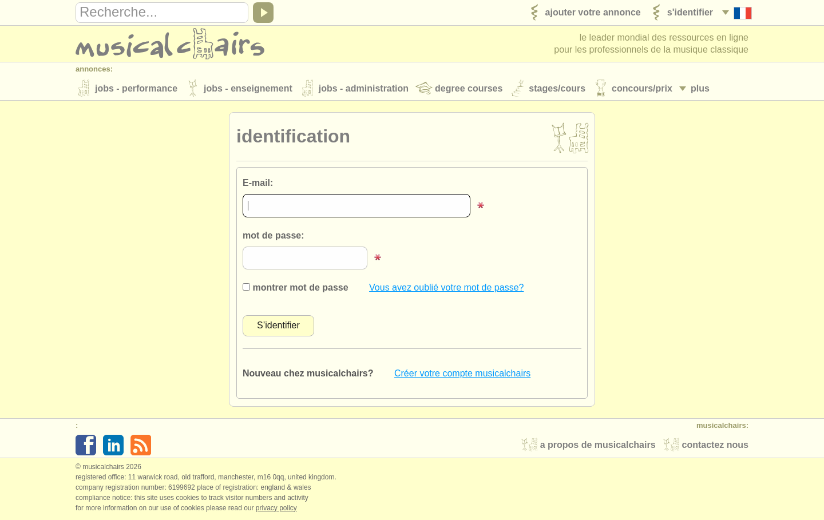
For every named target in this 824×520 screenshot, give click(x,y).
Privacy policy (276, 508)
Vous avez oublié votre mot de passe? (446, 287)
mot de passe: (273, 235)
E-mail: (258, 183)
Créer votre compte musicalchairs (462, 373)
